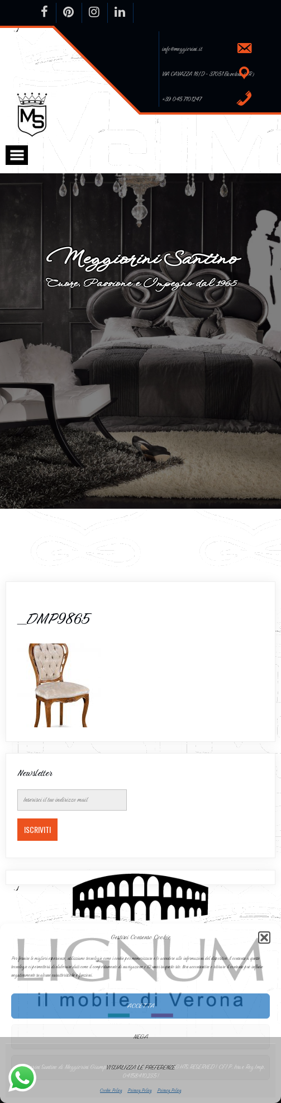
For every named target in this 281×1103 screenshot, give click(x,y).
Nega (141, 1036)
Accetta (140, 1005)
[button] (264, 937)
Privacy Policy (139, 1090)
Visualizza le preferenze (140, 1067)
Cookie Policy (111, 1090)
